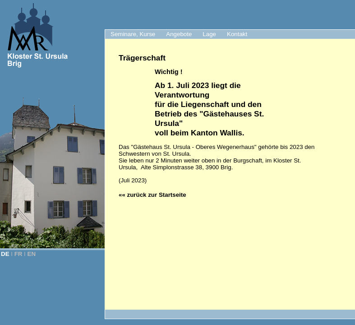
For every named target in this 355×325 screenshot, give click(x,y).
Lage (209, 34)
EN (32, 254)
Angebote (179, 34)
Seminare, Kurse (133, 34)
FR (18, 254)
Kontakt (237, 34)
